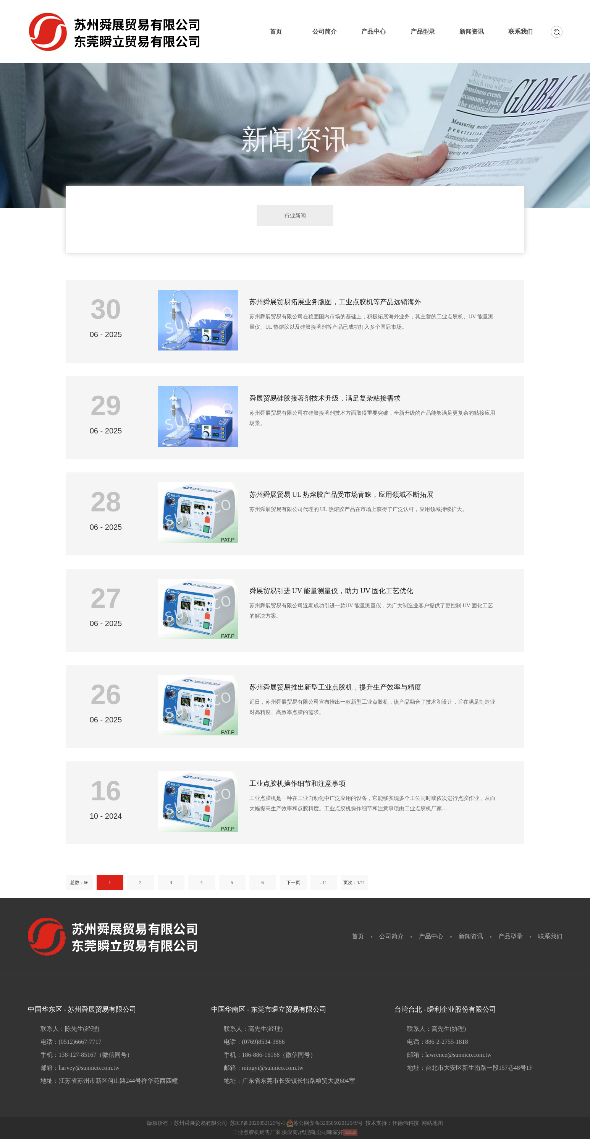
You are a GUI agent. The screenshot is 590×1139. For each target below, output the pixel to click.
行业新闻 (295, 216)
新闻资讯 (471, 936)
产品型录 (510, 936)
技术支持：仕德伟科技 (392, 1123)
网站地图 (432, 1123)
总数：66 (79, 882)
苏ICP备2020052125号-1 (257, 1123)
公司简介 (391, 936)
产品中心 (431, 936)
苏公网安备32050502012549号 (324, 1123)
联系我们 (550, 936)
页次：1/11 (354, 882)
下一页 (293, 882)
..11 (323, 882)
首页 (358, 936)
